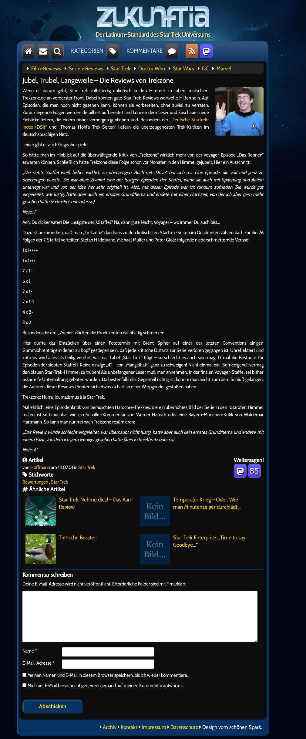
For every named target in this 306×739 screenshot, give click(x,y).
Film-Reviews (46, 68)
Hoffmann (40, 467)
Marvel (224, 68)
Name (29, 651)
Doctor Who (151, 68)
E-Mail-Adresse (38, 663)
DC (205, 68)
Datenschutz (184, 727)
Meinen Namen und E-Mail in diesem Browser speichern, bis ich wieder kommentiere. (107, 675)
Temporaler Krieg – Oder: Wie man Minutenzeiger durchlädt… (190, 511)
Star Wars (183, 68)
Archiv (109, 727)
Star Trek (120, 68)
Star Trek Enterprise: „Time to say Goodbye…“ (193, 549)
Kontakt (129, 727)
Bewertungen (35, 482)
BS (254, 471)
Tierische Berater (60, 549)
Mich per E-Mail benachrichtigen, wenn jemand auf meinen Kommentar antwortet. (102, 685)
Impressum (154, 727)
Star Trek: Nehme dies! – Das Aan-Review (79, 511)
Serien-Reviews (86, 68)
